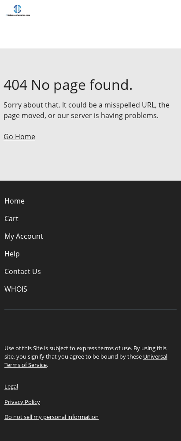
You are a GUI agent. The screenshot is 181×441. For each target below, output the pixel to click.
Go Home (19, 136)
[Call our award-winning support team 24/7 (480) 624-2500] (160, 10)
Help (12, 254)
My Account (23, 236)
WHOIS (15, 289)
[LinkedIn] (103, 325)
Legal (11, 386)
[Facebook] (78, 325)
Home (14, 201)
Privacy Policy (22, 402)
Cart (11, 218)
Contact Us (22, 271)
